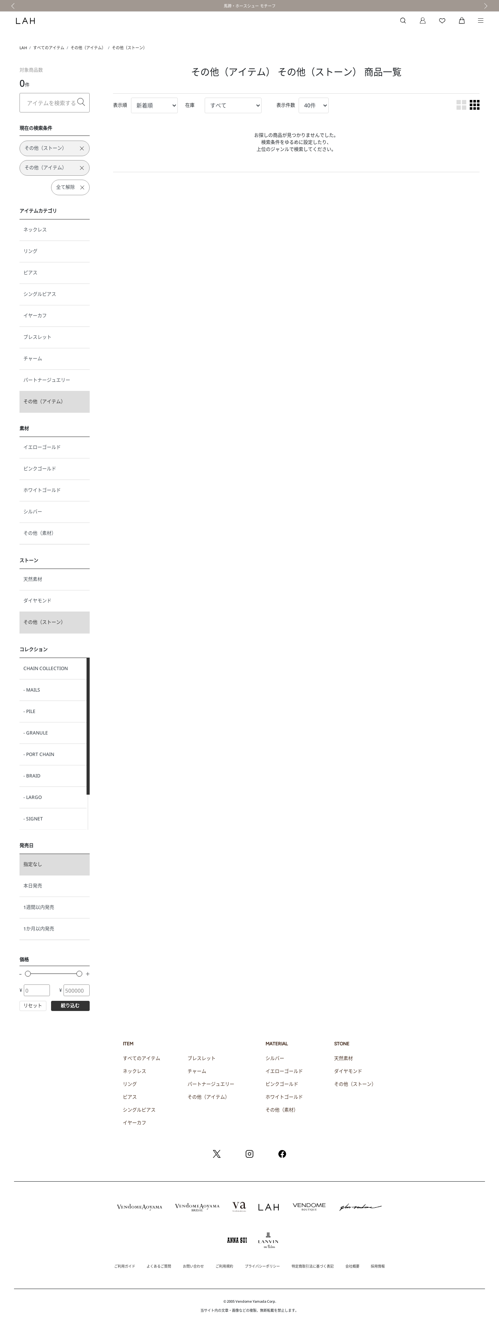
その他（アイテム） (88, 47)
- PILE (29, 711)
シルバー (32, 511)
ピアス (30, 272)
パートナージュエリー (46, 380)
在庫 (190, 105)
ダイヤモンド (37, 600)
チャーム (32, 358)
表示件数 (285, 105)
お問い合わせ (193, 1266)
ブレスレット (37, 337)
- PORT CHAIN (38, 754)
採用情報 (378, 1266)
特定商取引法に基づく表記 (313, 1266)
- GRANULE (35, 732)
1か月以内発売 (38, 928)
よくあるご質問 (159, 1266)
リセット (32, 1005)
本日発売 (32, 886)
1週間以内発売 (38, 907)
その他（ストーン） (129, 47)
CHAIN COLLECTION (45, 668)
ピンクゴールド (39, 468)
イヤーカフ (35, 315)
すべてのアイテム (48, 47)
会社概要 (352, 1266)
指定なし (32, 864)
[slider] (28, 974)
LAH (23, 47)
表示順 (120, 105)
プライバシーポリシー (262, 1266)
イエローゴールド (42, 447)
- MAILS (31, 689)
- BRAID (32, 775)
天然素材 (32, 579)
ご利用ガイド (124, 1266)
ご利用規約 (224, 1266)
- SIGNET (33, 818)
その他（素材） (39, 533)
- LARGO (32, 797)
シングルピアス (39, 294)
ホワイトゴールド (42, 490)
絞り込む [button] (70, 1005)
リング (30, 251)
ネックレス (35, 229)
